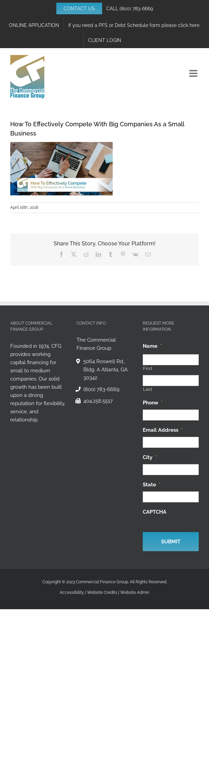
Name (152, 346)
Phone (153, 403)
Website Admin (134, 592)
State (152, 485)
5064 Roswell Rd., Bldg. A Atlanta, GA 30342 (105, 369)
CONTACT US (79, 8)
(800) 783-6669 (136, 8)
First (147, 368)
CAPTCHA (154, 512)
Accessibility (72, 592)
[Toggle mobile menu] (194, 73)
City (150, 457)
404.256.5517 (98, 401)
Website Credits (102, 592)
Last (147, 389)
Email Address (163, 430)
